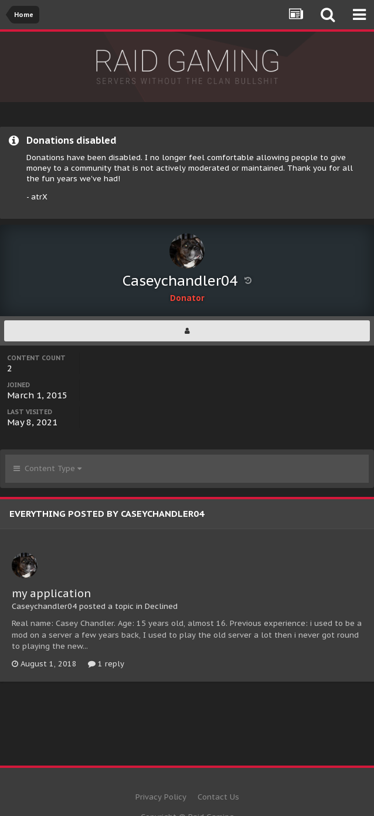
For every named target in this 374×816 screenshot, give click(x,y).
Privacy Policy (160, 797)
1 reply (106, 664)
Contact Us (218, 797)
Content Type (47, 468)
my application (51, 593)
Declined (161, 606)
